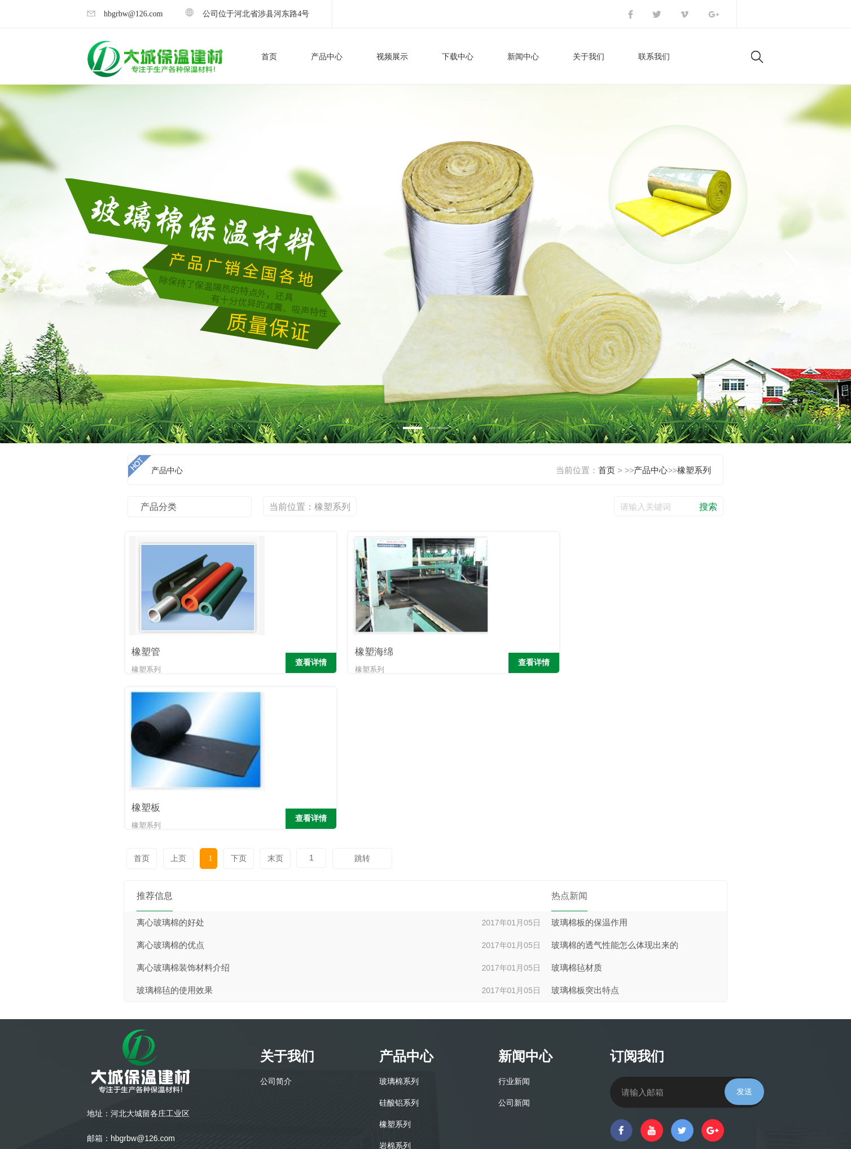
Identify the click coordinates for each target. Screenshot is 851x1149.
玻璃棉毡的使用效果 (175, 835)
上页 (175, 703)
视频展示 (392, 57)
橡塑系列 (694, 470)
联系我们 (654, 57)
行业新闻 (514, 926)
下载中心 (457, 57)
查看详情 (241, 664)
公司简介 (276, 926)
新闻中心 (523, 57)
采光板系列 (399, 1012)
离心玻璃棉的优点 (170, 789)
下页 (230, 703)
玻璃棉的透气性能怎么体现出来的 (614, 789)
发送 (744, 936)
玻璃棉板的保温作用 (589, 767)
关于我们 (588, 57)
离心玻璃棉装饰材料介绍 (183, 812)
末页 (265, 703)
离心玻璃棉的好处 (170, 767)
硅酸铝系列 (399, 947)
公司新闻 (514, 947)
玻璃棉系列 (399, 926)
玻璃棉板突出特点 (585, 835)
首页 (269, 57)
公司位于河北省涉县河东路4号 (247, 14)
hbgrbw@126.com (125, 14)
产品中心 (327, 57)
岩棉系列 (395, 990)
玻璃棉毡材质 (576, 812)
